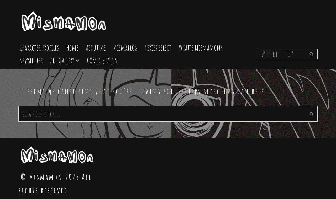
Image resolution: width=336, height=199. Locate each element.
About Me (96, 47)
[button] (78, 60)
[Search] (282, 54)
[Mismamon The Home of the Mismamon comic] (64, 19)
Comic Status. (102, 60)
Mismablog (125, 47)
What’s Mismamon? (200, 47)
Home (72, 47)
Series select (158, 47)
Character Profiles (39, 47)
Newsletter (31, 60)
